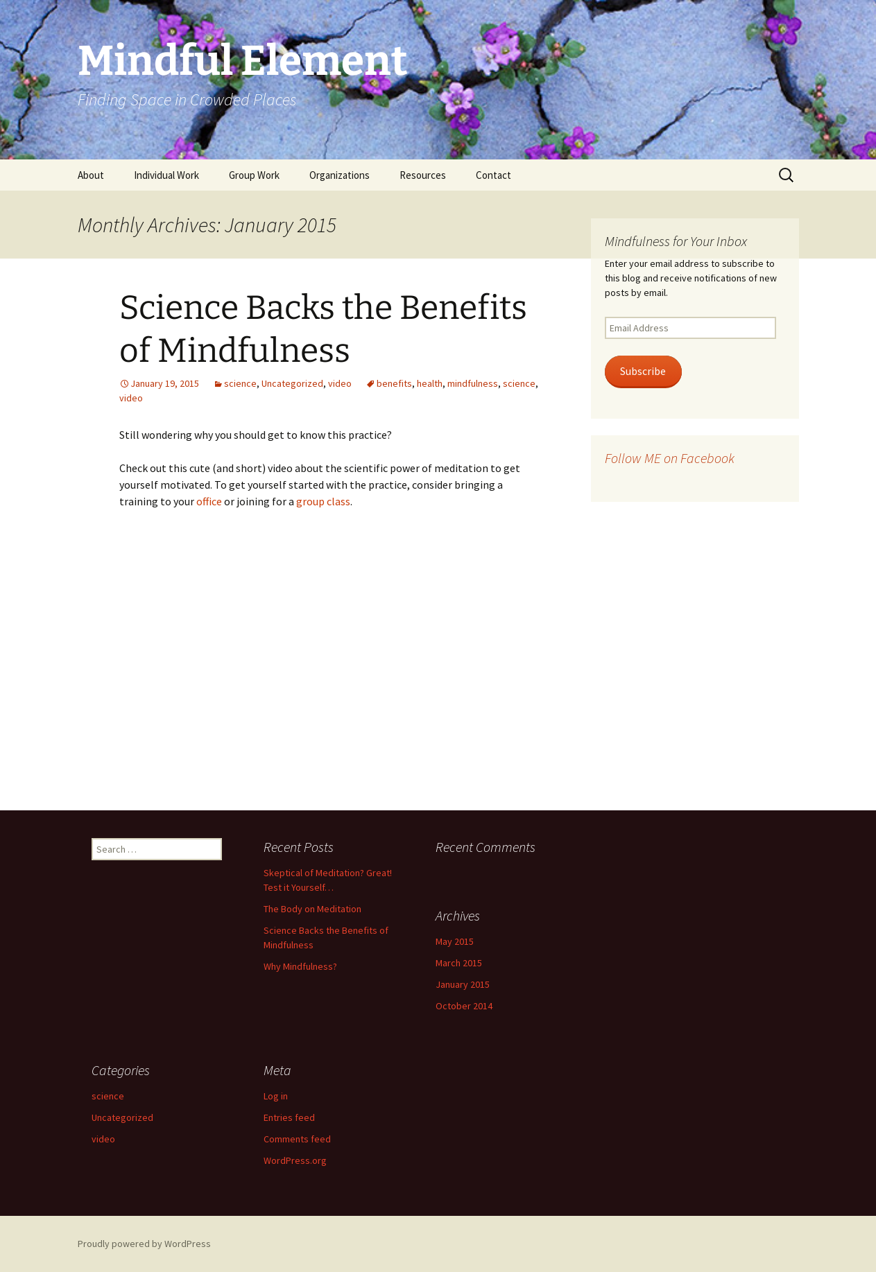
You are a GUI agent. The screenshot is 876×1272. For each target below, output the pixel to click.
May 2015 (455, 941)
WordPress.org (295, 1160)
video (340, 383)
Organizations (339, 175)
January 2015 (463, 984)
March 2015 (459, 963)
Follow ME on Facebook (670, 458)
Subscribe (643, 371)
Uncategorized (292, 383)
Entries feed (289, 1117)
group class (323, 501)
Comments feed (297, 1139)
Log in (276, 1096)
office (209, 501)
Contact (493, 175)
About (91, 175)
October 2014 (464, 1006)
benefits (394, 383)
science (240, 383)
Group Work (254, 175)
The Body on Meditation (312, 909)
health (430, 383)
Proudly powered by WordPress (144, 1243)
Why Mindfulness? (300, 966)
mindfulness (472, 383)
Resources (423, 175)
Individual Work (166, 175)
